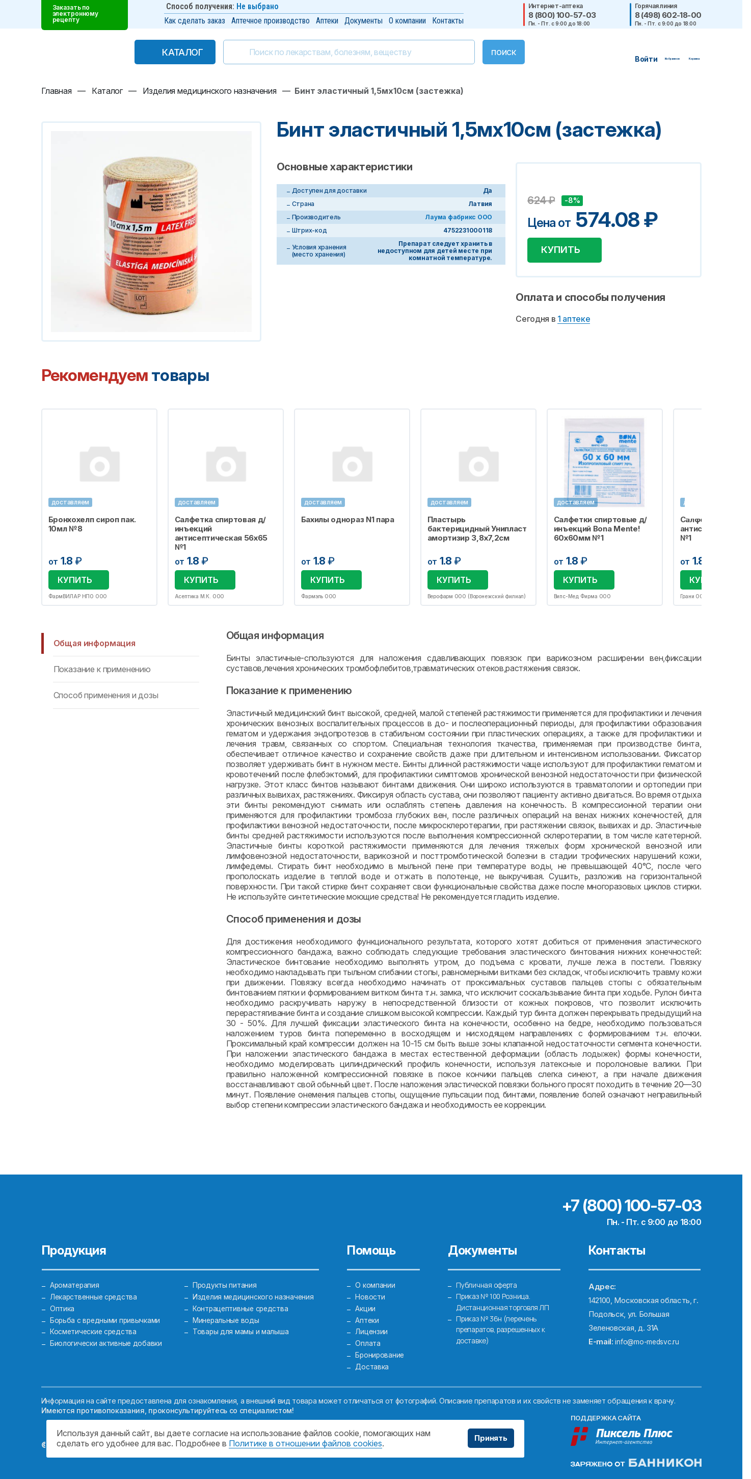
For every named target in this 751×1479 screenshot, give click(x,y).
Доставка (373, 1366)
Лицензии (372, 1325)
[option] (99, 508)
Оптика (62, 1297)
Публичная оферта (489, 1269)
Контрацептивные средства (243, 1297)
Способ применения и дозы (105, 697)
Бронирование (380, 1352)
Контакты (448, 21)
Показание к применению (102, 671)
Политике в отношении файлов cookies (305, 1443)
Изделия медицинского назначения (255, 1283)
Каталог (161, 52)
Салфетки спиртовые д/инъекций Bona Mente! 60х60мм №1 (601, 529)
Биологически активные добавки (108, 1338)
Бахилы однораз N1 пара (347, 519)
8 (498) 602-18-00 (668, 15)
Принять (488, 1438)
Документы (363, 21)
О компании (407, 21)
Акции (366, 1297)
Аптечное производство (270, 21)
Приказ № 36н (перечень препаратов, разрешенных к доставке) (505, 1325)
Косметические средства (96, 1325)
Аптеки (327, 21)
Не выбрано (257, 6)
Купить (564, 252)
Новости (370, 1283)
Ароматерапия (76, 1269)
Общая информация (94, 644)
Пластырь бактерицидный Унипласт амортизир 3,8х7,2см (477, 529)
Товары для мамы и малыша (241, 1325)
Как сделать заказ (194, 21)
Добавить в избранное (536, 185)
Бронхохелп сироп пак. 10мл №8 (92, 524)
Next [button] (700, 508)
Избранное (143, 422)
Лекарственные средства (96, 1283)
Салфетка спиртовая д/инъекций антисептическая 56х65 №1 (221, 533)
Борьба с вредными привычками (107, 1311)
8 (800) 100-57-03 (562, 15)
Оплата (368, 1338)
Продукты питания (226, 1269)
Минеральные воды (227, 1311)
